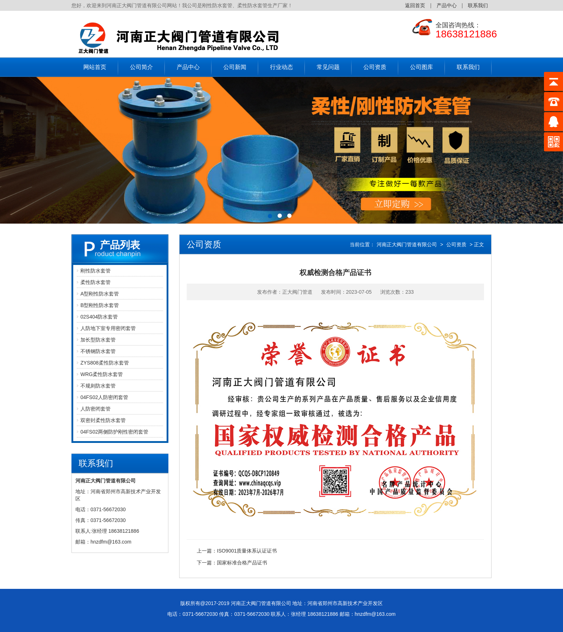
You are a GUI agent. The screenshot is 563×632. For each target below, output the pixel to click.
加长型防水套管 (98, 340)
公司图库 (421, 67)
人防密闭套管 (95, 409)
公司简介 (141, 67)
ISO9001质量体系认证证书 (247, 551)
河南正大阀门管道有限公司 (407, 244)
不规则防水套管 (98, 386)
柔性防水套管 (95, 282)
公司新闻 (234, 67)
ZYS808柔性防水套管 (104, 363)
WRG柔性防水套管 (101, 374)
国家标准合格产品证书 (242, 562)
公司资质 (374, 67)
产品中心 (447, 5)
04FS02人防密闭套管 (104, 397)
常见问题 (328, 67)
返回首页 (415, 5)
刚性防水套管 (95, 271)
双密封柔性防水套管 (103, 420)
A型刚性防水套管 (99, 294)
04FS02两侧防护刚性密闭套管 (114, 432)
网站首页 (94, 67)
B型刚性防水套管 (99, 305)
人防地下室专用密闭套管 (108, 328)
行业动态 (281, 67)
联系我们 (478, 5)
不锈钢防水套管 (98, 351)
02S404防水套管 (99, 317)
